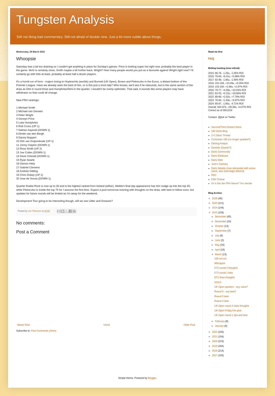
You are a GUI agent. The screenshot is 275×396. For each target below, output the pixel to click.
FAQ (211, 58)
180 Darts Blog (219, 131)
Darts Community (220, 151)
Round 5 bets (221, 296)
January (219, 325)
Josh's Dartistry (219, 164)
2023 (215, 212)
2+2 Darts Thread (220, 135)
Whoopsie (219, 263)
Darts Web (217, 160)
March (218, 254)
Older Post (189, 324)
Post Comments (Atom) (43, 330)
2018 (215, 350)
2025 (215, 203)
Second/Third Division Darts (226, 127)
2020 (215, 341)
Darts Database (219, 155)
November (221, 221)
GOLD (217, 282)
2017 (215, 355)
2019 (215, 346)
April (217, 249)
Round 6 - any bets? (225, 291)
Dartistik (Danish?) (221, 147)
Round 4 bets (221, 301)
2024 (215, 207)
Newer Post (23, 324)
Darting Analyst (219, 143)
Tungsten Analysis (65, 19)
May (217, 244)
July (217, 235)
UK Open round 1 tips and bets (231, 315)
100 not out (220, 258)
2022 (215, 332)
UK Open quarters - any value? (231, 286)
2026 (215, 198)
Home (107, 324)
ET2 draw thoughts (224, 277)
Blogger (152, 378)
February (220, 321)
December (221, 216)
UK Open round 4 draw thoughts (231, 305)
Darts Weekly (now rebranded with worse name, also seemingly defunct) (233, 170)
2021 (215, 336)
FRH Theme (217, 179)
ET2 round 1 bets (223, 272)
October (219, 226)
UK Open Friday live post (227, 310)
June (218, 240)
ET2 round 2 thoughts (226, 267)
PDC (213, 175)
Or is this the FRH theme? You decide (231, 183)
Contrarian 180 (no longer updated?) (231, 139)
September (221, 230)
